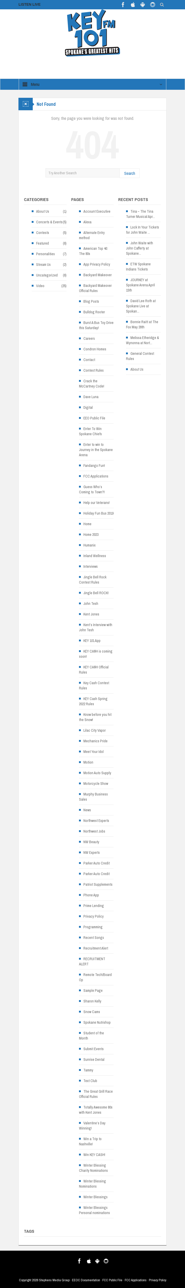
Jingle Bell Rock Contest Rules (93, 580)
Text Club (90, 1080)
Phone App (91, 895)
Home (87, 524)
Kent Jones (91, 614)
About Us (42, 211)
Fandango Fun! (94, 465)
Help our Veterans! (96, 502)
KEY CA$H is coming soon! (96, 654)
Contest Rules (93, 370)
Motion (88, 762)
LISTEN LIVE (29, 4)
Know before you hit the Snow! (95, 717)
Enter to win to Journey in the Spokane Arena (96, 449)
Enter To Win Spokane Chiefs (90, 431)
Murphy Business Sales (93, 797)
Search (129, 173)
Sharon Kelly (92, 1001)
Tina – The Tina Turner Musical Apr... (140, 214)
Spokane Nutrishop (97, 1022)
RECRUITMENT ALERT (92, 961)
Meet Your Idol (93, 751)
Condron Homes (94, 349)
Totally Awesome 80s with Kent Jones (96, 1110)
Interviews (90, 566)
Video (40, 285)
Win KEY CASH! (94, 1154)
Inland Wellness (94, 555)
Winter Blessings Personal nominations (94, 1210)
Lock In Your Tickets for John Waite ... (142, 230)
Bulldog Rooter (94, 312)
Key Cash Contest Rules (94, 685)
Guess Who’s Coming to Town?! (92, 489)
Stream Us (43, 264)
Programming (93, 927)
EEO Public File (94, 418)
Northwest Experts (96, 820)
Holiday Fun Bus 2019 (98, 513)
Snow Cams (91, 1011)
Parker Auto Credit (96, 863)
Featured (42, 243)
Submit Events (93, 1049)
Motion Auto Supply (97, 773)
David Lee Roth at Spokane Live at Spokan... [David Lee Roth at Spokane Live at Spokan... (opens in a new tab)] (141, 306)
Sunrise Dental (93, 1059)
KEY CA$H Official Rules (94, 670)
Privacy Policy (93, 916)
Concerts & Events (49, 222)
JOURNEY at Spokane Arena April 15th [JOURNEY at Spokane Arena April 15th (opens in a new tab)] (140, 285)
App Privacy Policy (96, 264)
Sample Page (93, 990)
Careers (89, 338)
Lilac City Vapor (94, 730)
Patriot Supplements (98, 884)
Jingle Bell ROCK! (96, 593)
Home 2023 (90, 534)
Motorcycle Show (95, 783)
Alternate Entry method (92, 235)
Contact (89, 359)
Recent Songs (93, 937)
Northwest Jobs (94, 831)
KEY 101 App (92, 640)
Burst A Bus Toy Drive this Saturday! (96, 325)
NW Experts (91, 852)
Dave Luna (90, 396)
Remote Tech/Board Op (95, 977)
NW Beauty (91, 842)
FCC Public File (112, 1280)
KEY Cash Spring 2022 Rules (93, 701)
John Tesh (90, 603)
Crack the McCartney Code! (91, 384)
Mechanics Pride (95, 741)
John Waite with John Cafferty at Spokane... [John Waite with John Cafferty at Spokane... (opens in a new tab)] (139, 248)
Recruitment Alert (95, 948)
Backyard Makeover (97, 275)
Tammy (88, 1070)
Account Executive (96, 211)
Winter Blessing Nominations (92, 1184)
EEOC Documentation (86, 1280)
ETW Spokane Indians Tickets (138, 267)
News (87, 810)
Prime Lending (93, 905)
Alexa (87, 222)
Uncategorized (47, 275)
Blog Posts (91, 301)
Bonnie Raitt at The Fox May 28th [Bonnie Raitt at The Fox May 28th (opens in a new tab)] (142, 324)
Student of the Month (91, 1036)
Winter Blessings (95, 1197)
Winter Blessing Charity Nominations (93, 1168)
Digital (88, 407)
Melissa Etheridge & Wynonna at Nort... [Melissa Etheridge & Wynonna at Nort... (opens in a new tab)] (142, 340)
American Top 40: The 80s (93, 251)
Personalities (45, 254)
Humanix (89, 545)
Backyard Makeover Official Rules (95, 288)
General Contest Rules (140, 356)
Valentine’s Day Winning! (92, 1126)
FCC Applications (95, 476)
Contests (42, 232)
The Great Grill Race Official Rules (96, 1094)
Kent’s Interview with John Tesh (95, 627)
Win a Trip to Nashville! (90, 1141)
